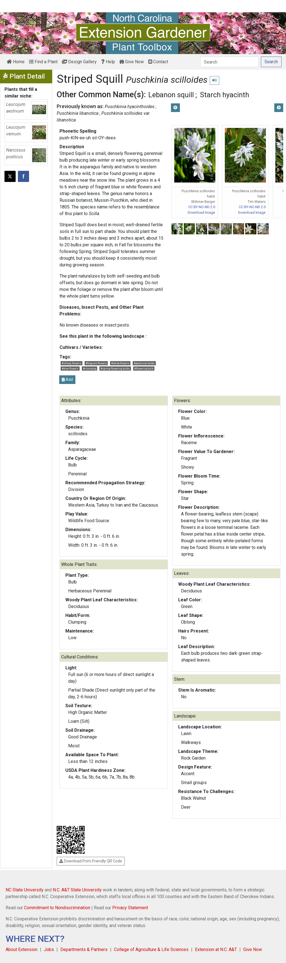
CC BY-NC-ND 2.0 (201, 207)
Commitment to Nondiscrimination (57, 907)
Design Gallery (79, 61)
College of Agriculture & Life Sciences (151, 949)
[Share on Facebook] (23, 176)
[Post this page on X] (10, 176)
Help (108, 61)
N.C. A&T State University (77, 890)
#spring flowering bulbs (115, 368)
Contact (158, 61)
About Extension (21, 949)
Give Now (132, 61)
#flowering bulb (143, 368)
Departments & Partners (84, 949)
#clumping (89, 368)
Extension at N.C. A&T (216, 949)
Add (67, 379)
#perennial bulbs (144, 363)
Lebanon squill (171, 95)
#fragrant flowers (96, 363)
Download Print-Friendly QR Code (90, 861)
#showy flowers (71, 363)
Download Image (201, 212)
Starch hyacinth (224, 95)
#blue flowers (70, 368)
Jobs (49, 949)
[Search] (229, 62)
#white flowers (120, 363)
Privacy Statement (130, 907)
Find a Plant (43, 61)
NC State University (25, 890)
